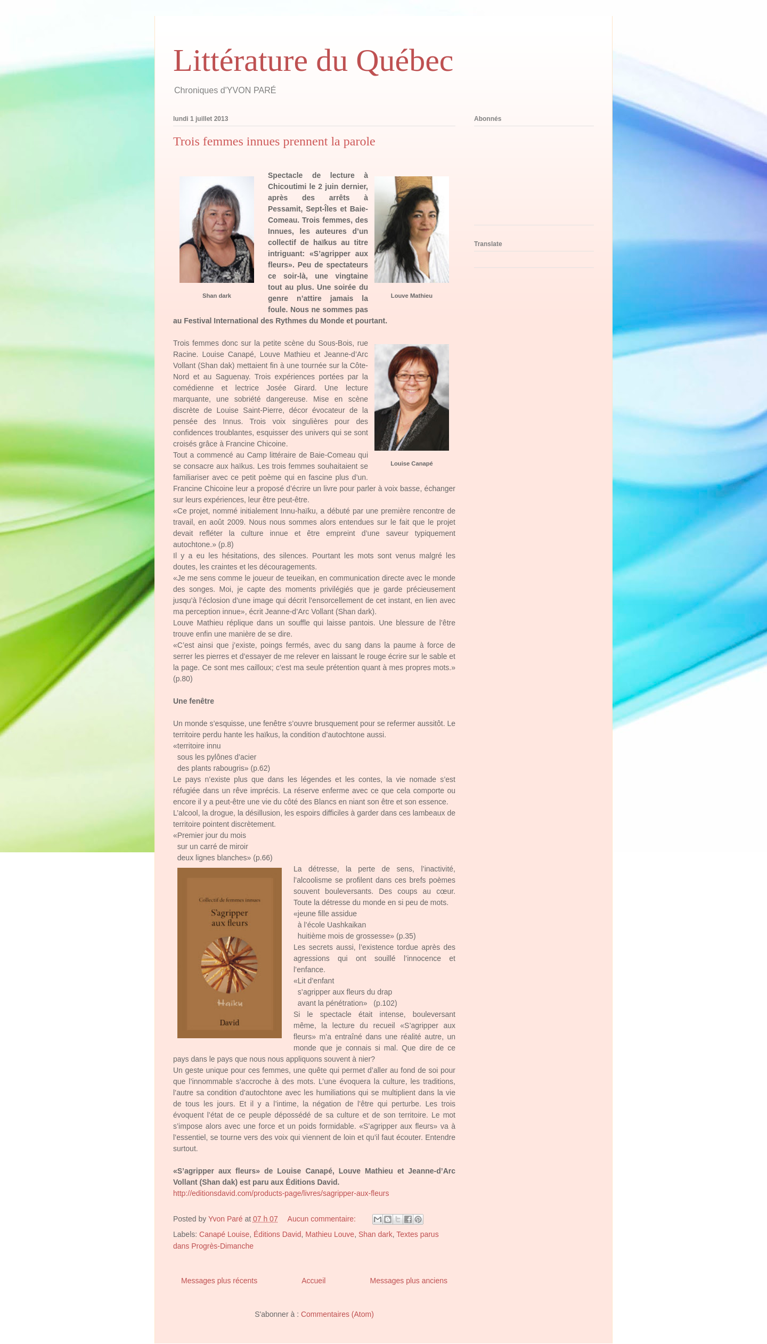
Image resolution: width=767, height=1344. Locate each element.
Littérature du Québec (313, 60)
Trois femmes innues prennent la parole (274, 141)
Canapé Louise (224, 1234)
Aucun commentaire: (323, 1219)
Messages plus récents (219, 1280)
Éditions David (277, 1234)
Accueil (313, 1280)
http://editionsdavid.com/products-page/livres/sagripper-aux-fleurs (281, 1193)
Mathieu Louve (329, 1234)
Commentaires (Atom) (337, 1314)
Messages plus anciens (408, 1280)
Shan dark (375, 1234)
